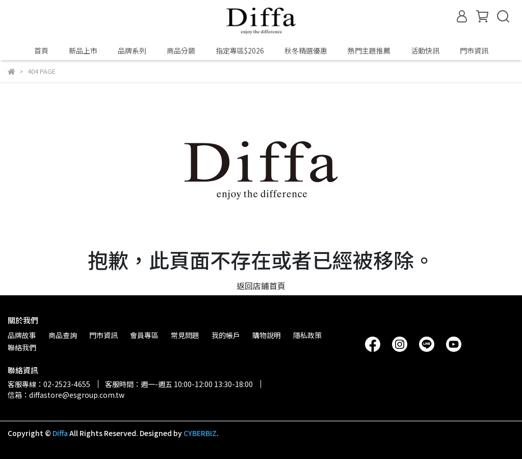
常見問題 (185, 335)
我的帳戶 (226, 335)
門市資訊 (474, 50)
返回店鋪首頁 (261, 285)
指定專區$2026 (240, 50)
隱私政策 (307, 335)
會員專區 (144, 335)
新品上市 (83, 50)
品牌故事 (22, 335)
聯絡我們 (22, 347)
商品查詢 (62, 335)
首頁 (41, 50)
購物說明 (266, 335)
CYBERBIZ (200, 433)
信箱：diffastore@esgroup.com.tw (66, 395)
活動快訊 (425, 50)
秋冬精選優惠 (305, 50)
